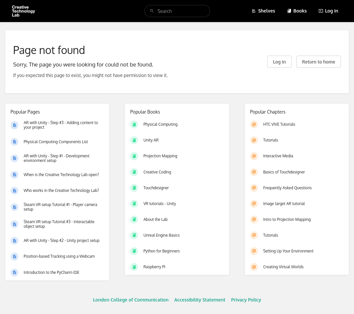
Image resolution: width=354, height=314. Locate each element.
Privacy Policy (246, 299)
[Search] (152, 11)
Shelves (263, 10)
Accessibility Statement (199, 299)
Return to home (318, 62)
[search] (177, 11)
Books (297, 10)
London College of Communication (131, 299)
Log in (328, 10)
